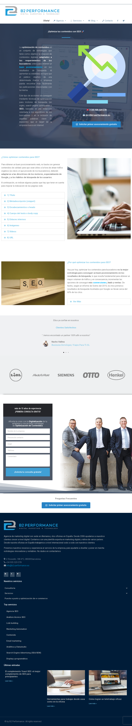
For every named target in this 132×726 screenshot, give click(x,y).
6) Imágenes (13, 225)
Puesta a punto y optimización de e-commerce (26, 598)
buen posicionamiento (30, 67)
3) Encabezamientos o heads (21, 207)
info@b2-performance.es (17, 565)
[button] (96, 124)
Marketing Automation (16, 629)
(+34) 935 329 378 (97, 110)
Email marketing (13, 641)
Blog (94, 20)
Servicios (78, 20)
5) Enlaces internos (16, 219)
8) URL (10, 237)
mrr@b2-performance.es (98, 115)
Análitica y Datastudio (16, 647)
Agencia (61, 20)
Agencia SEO (12, 611)
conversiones (100, 282)
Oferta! (46, 20)
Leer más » (9, 681)
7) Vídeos (11, 231)
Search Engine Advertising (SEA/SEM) (23, 653)
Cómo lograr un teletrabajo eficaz (105, 699)
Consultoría (66, 588)
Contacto (109, 20)
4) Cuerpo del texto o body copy (22, 213)
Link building (12, 623)
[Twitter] (124, 21)
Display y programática (16, 659)
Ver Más (77, 301)
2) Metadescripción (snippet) (21, 201)
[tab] (33, 195)
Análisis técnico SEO (15, 617)
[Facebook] (118, 21)
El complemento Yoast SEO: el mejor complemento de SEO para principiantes (22, 674)
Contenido (11, 635)
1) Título (11, 195)
